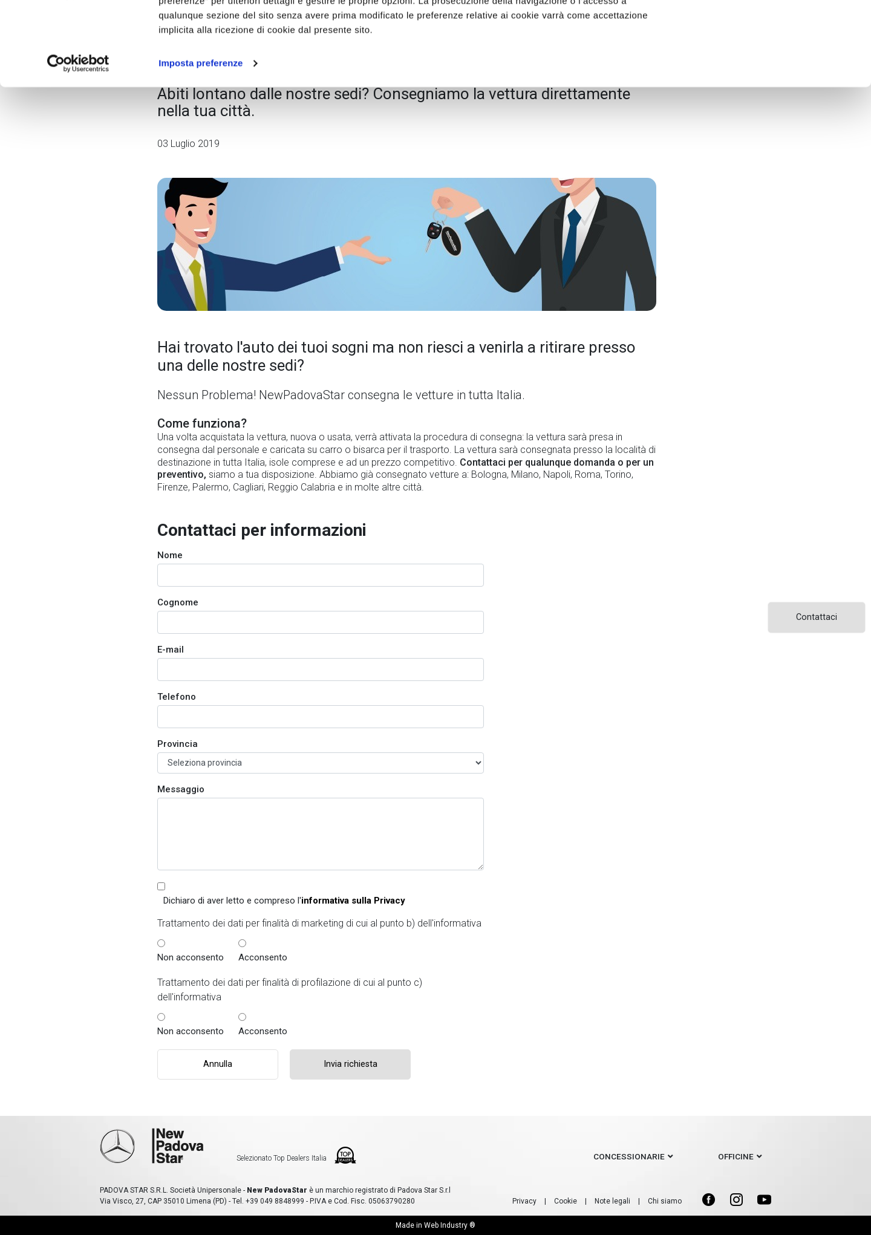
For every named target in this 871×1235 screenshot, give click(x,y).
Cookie (565, 1201)
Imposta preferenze (200, 135)
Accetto (769, 32)
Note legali (612, 1201)
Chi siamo (665, 1201)
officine (736, 1156)
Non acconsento (190, 957)
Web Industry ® (449, 1225)
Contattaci (816, 617)
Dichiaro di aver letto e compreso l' (284, 900)
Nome (170, 555)
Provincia (177, 743)
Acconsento (262, 957)
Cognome (177, 602)
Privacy (524, 1201)
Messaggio (180, 789)
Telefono (176, 696)
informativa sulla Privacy (353, 900)
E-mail (170, 649)
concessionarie (629, 1156)
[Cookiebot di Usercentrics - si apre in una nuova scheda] (78, 135)
